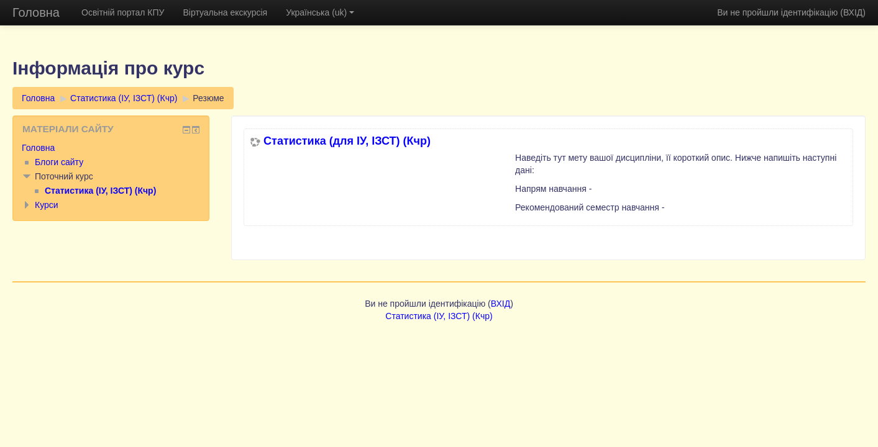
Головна (36, 12)
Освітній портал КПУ (122, 12)
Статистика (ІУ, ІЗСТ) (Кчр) (123, 98)
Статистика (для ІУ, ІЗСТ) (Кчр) (347, 141)
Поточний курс (64, 176)
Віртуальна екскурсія (225, 12)
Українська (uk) (320, 12)
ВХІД (852, 12)
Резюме (208, 98)
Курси (46, 205)
